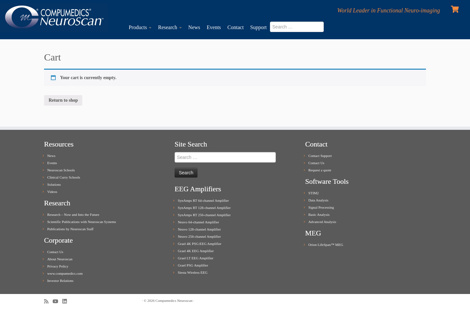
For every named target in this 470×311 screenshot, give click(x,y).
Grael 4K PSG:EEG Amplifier (200, 244)
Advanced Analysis (322, 222)
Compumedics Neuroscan (173, 300)
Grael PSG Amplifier (193, 265)
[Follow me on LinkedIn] (66, 301)
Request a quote (319, 170)
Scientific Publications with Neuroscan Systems (81, 222)
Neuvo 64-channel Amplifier (198, 222)
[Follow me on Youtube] (57, 301)
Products (140, 27)
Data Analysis (318, 200)
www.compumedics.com (65, 273)
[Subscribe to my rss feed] (48, 301)
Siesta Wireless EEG (193, 272)
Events (214, 27)
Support (258, 27)
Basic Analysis (319, 214)
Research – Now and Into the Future (73, 214)
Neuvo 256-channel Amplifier (199, 236)
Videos (52, 192)
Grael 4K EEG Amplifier (196, 251)
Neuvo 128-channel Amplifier (199, 229)
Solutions (54, 184)
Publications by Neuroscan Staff (70, 229)
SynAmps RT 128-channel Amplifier (204, 208)
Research (170, 27)
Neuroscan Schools (61, 170)
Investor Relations (60, 281)
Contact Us (55, 252)
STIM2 (313, 193)
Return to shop (63, 100)
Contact (235, 27)
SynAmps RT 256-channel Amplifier (204, 215)
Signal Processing (321, 207)
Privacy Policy (57, 266)
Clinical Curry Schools (63, 177)
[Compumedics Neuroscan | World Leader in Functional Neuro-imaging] (54, 17)
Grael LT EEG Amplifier (195, 258)
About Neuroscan (59, 259)
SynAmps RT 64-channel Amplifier (203, 200)
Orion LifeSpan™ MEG (325, 245)
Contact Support (320, 156)
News (194, 27)
